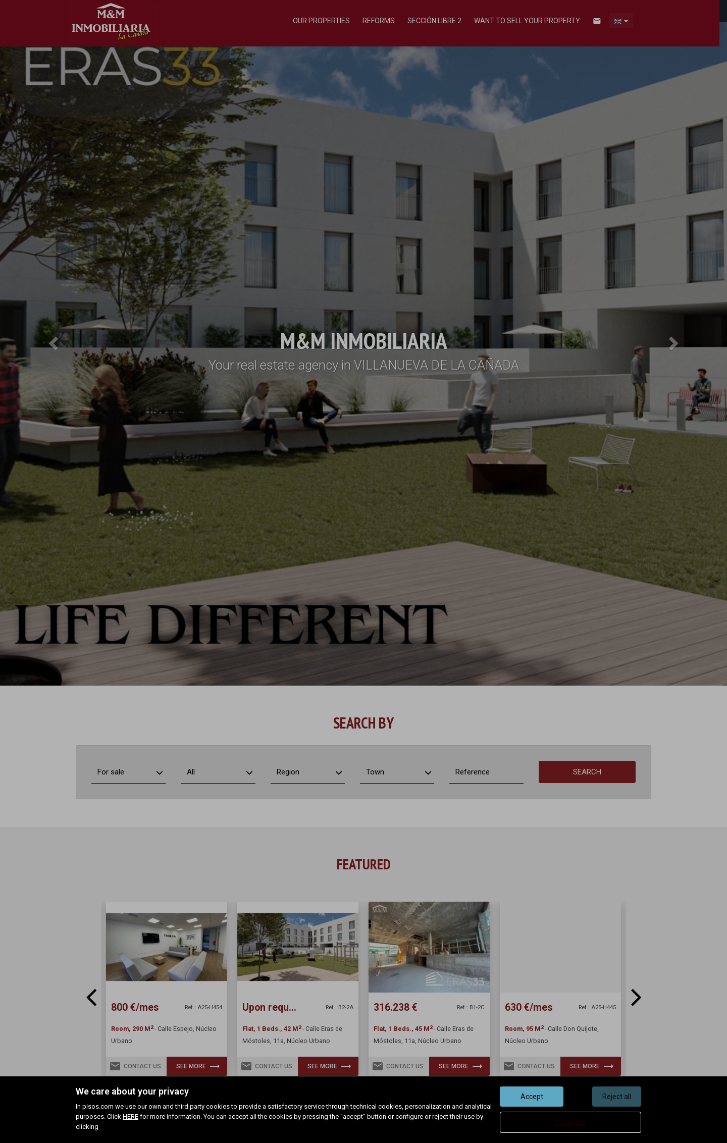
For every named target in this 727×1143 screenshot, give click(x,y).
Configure (570, 1122)
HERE (130, 1116)
